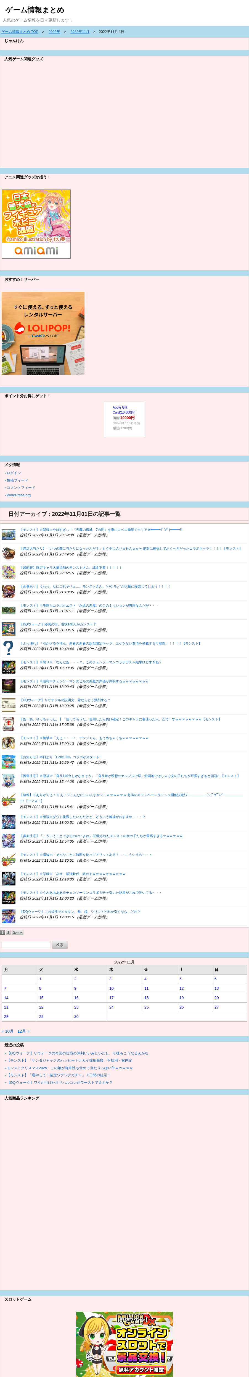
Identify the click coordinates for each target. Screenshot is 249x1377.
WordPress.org (19, 495)
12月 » (23, 1031)
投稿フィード (17, 480)
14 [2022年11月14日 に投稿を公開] (6, 998)
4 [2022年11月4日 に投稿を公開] (145, 979)
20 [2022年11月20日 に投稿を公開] (216, 998)
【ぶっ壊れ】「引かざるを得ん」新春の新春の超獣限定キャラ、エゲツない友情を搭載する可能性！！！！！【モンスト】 (111, 643)
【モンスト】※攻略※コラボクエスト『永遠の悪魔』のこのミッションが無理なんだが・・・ (89, 605)
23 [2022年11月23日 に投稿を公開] (76, 1007)
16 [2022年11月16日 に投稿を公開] (76, 998)
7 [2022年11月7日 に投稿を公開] (5, 988)
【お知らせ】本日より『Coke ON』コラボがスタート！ (61, 757)
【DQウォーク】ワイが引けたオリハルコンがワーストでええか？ (60, 1082)
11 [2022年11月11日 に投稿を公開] (146, 988)
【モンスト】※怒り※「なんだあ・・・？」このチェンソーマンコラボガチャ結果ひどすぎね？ (91, 662)
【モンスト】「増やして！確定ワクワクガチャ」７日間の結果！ (59, 1075)
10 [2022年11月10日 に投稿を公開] (111, 988)
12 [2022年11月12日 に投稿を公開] (181, 988)
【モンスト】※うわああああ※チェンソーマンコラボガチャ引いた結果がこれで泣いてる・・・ (91, 893)
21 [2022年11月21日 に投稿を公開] (6, 1007)
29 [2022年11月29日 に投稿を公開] (41, 1016)
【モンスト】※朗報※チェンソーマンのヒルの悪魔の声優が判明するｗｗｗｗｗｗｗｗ (84, 681)
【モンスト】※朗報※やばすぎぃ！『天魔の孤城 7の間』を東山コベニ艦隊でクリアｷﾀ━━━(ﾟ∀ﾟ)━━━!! (101, 530)
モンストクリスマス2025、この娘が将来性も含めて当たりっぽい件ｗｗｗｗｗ (70, 1068)
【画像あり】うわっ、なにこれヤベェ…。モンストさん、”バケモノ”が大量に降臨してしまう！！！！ (95, 586)
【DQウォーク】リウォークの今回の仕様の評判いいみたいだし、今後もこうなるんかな (78, 1053)
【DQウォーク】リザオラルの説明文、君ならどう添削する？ (65, 700)
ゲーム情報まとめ (35, 10)
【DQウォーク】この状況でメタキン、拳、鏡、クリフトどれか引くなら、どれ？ (80, 912)
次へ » (17, 932)
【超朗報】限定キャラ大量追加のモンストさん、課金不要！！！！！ (71, 568)
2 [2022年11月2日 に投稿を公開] (75, 979)
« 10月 (8, 1031)
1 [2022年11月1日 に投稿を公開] (40, 979)
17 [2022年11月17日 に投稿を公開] (111, 998)
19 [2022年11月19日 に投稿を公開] (181, 998)
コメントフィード (21, 487)
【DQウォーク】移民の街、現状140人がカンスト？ (58, 624)
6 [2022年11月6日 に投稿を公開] (215, 979)
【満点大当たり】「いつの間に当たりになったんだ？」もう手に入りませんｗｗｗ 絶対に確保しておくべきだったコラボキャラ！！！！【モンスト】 (131, 548)
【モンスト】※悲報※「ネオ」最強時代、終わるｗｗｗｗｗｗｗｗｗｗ (73, 874)
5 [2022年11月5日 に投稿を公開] (180, 979)
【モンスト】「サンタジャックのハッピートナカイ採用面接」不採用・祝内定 (69, 1060)
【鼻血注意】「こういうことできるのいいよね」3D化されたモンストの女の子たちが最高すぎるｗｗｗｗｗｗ (101, 836)
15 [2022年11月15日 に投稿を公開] (41, 998)
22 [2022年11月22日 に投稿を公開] (41, 1007)
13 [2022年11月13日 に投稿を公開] (216, 988)
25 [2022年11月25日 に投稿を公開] (146, 1007)
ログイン (14, 473)
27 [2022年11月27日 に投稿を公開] (216, 1007)
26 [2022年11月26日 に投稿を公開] (181, 1007)
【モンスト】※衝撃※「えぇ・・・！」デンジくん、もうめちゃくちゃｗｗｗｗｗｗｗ (84, 738)
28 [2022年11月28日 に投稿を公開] (6, 1016)
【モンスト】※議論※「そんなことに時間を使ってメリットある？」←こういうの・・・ (86, 855)
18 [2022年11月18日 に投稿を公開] (146, 998)
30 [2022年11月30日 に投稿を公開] (76, 1016)
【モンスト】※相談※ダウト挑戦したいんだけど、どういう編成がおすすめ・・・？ (82, 817)
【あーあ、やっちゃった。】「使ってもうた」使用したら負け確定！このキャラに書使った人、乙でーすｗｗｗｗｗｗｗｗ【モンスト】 (121, 719)
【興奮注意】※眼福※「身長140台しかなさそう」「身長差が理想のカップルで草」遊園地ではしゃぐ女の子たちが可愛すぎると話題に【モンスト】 (130, 776)
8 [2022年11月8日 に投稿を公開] (40, 988)
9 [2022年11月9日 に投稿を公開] (75, 988)
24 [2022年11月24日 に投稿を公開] (111, 1007)
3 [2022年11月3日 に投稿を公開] (110, 979)
